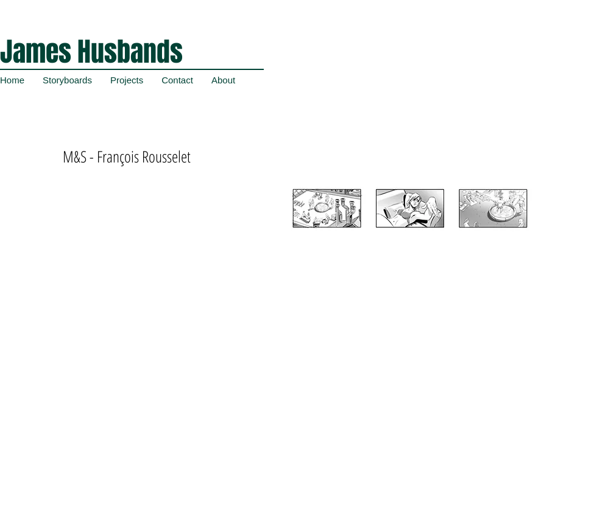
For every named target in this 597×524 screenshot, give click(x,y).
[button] (408, 243)
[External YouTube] (161, 256)
